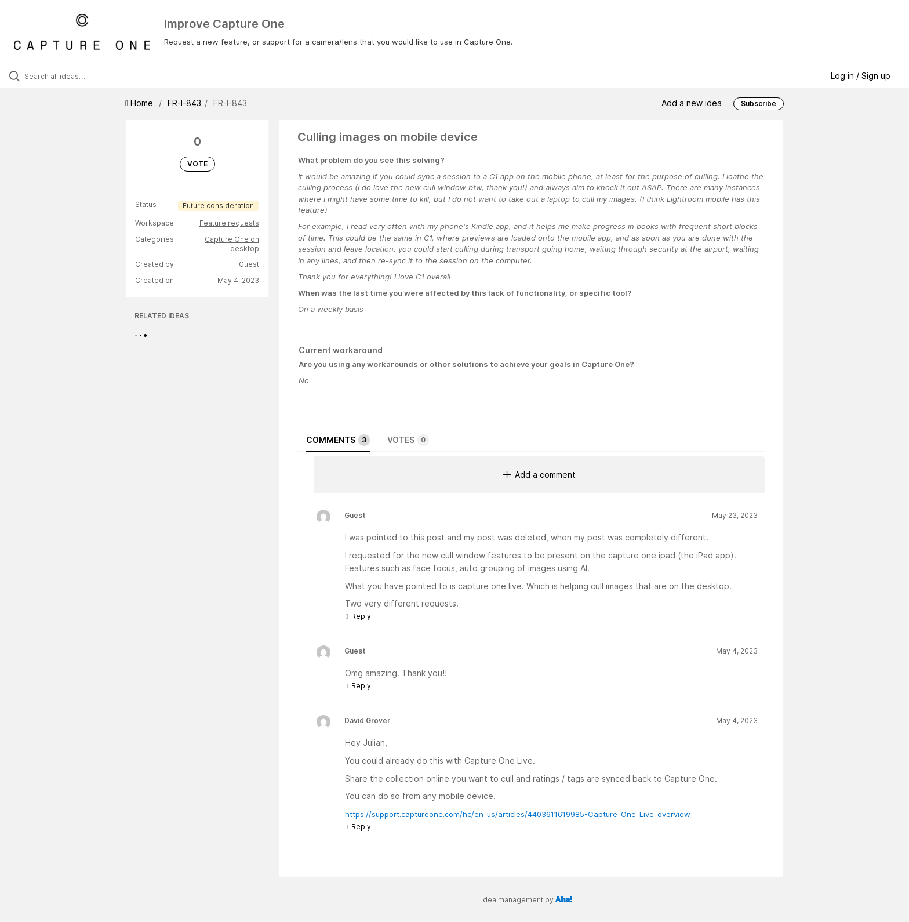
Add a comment (539, 475)
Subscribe (758, 103)
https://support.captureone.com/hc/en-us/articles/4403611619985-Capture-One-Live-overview (517, 814)
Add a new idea (691, 103)
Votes (408, 440)
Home (140, 103)
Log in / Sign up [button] (860, 76)
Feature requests (229, 223)
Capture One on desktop (232, 244)
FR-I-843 (184, 103)
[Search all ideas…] (105, 76)
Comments (338, 440)
